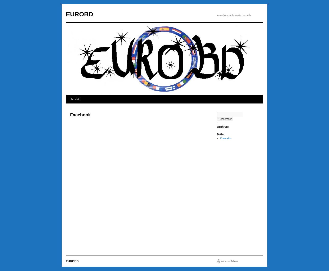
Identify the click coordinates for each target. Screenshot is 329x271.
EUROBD (79, 14)
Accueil (74, 99)
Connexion (225, 138)
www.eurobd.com (230, 261)
